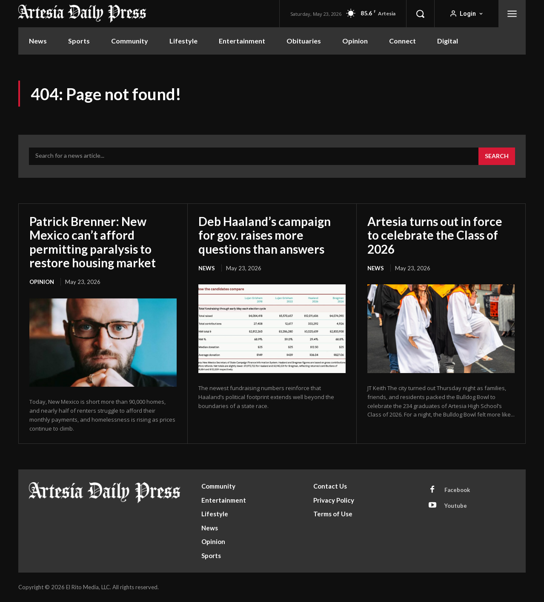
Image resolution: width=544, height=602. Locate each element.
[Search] (496, 156)
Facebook (457, 489)
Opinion (41, 281)
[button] (420, 13)
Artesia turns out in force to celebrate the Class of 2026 (434, 235)
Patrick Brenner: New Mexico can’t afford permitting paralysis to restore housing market (92, 242)
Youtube (455, 505)
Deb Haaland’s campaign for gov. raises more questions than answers (264, 235)
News (206, 268)
